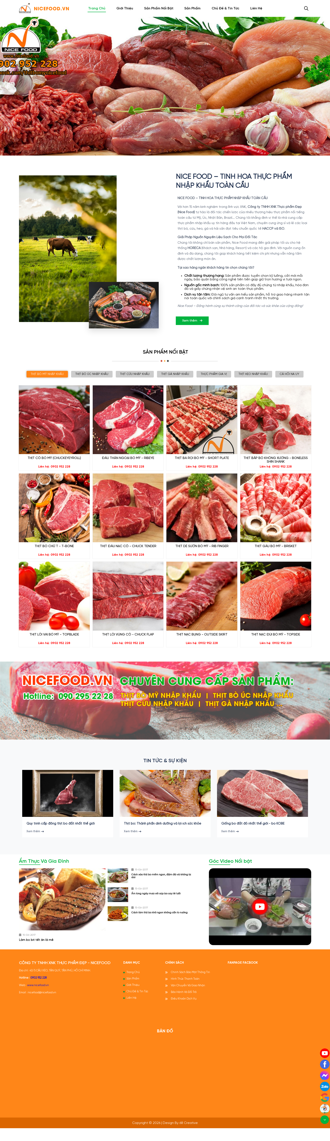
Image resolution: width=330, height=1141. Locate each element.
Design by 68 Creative (180, 1135)
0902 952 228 (38, 990)
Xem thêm (192, 320)
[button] (149, 150)
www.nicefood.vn (38, 997)
